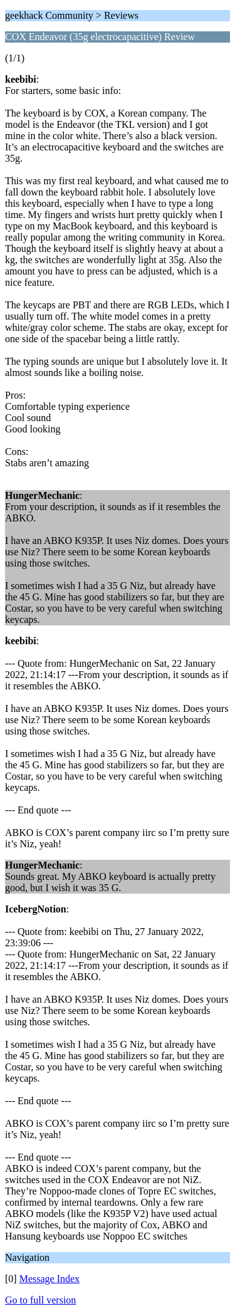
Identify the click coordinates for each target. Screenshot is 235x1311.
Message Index (49, 1278)
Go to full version (40, 1300)
